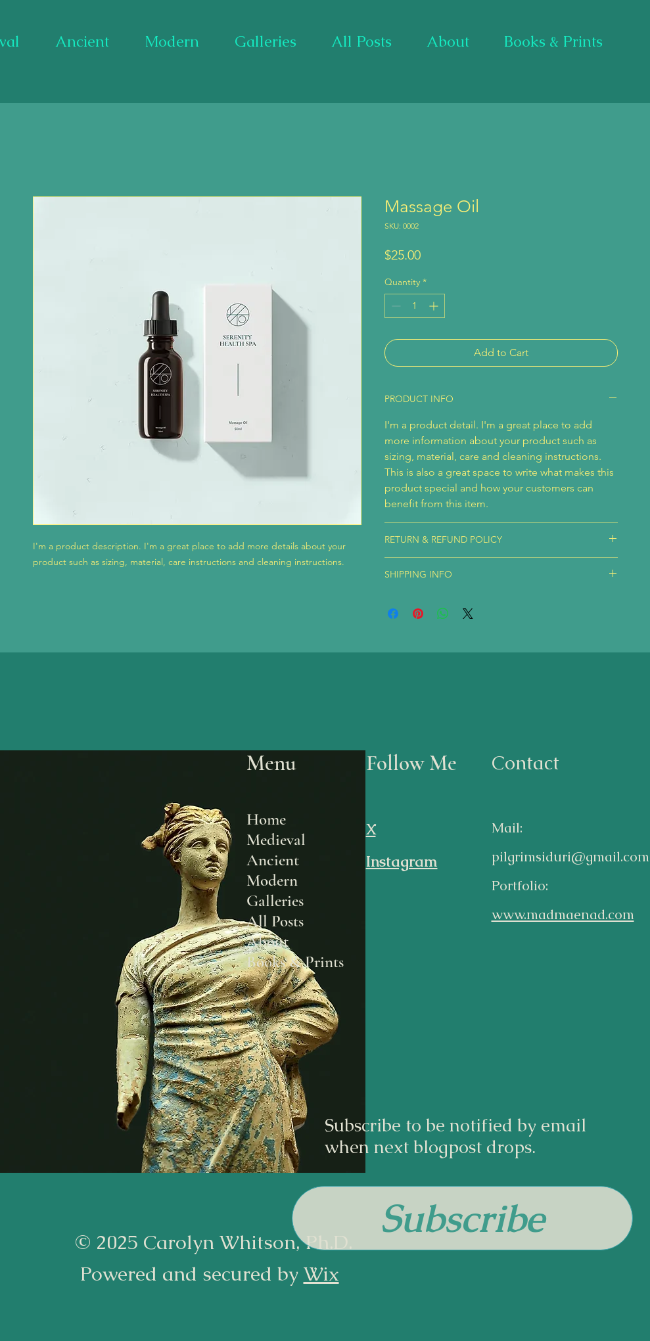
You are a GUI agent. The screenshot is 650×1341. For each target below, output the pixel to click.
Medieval (276, 840)
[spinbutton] (415, 305)
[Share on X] (468, 614)
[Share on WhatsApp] (443, 614)
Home (266, 819)
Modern (272, 880)
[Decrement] (394, 305)
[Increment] (435, 305)
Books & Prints (295, 962)
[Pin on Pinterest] (418, 614)
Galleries (275, 901)
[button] (462, 1218)
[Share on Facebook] (393, 614)
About (267, 941)
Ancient (272, 860)
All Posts (275, 921)
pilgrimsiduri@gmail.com (570, 856)
